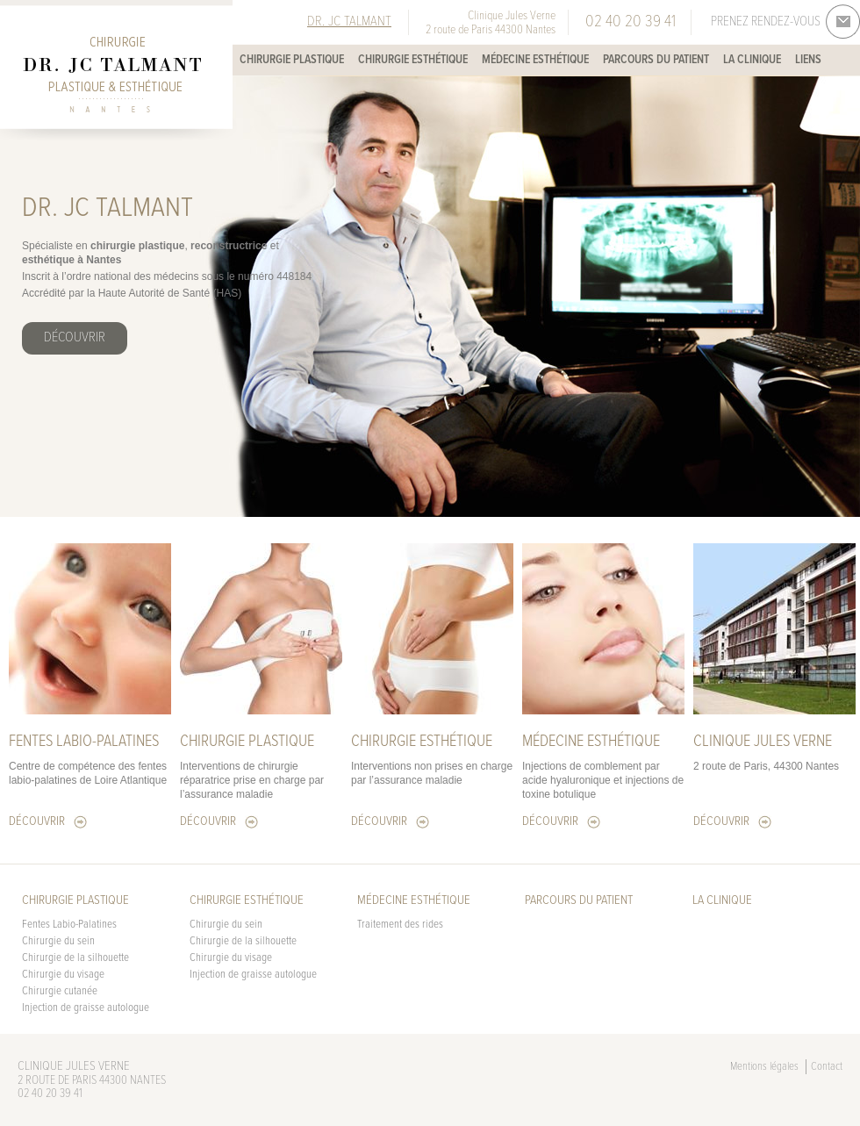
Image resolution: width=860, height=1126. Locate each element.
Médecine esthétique (535, 60)
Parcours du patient (656, 60)
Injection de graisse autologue (85, 1008)
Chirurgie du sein (58, 941)
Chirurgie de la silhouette (75, 958)
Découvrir (74, 337)
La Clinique (752, 60)
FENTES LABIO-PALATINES (84, 741)
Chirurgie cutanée (59, 991)
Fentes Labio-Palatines (69, 924)
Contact (826, 1066)
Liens (808, 60)
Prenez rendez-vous (766, 22)
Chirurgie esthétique (413, 60)
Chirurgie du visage (63, 974)
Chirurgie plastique (292, 60)
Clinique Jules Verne (762, 741)
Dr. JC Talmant (349, 21)
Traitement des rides (400, 924)
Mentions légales (764, 1066)
